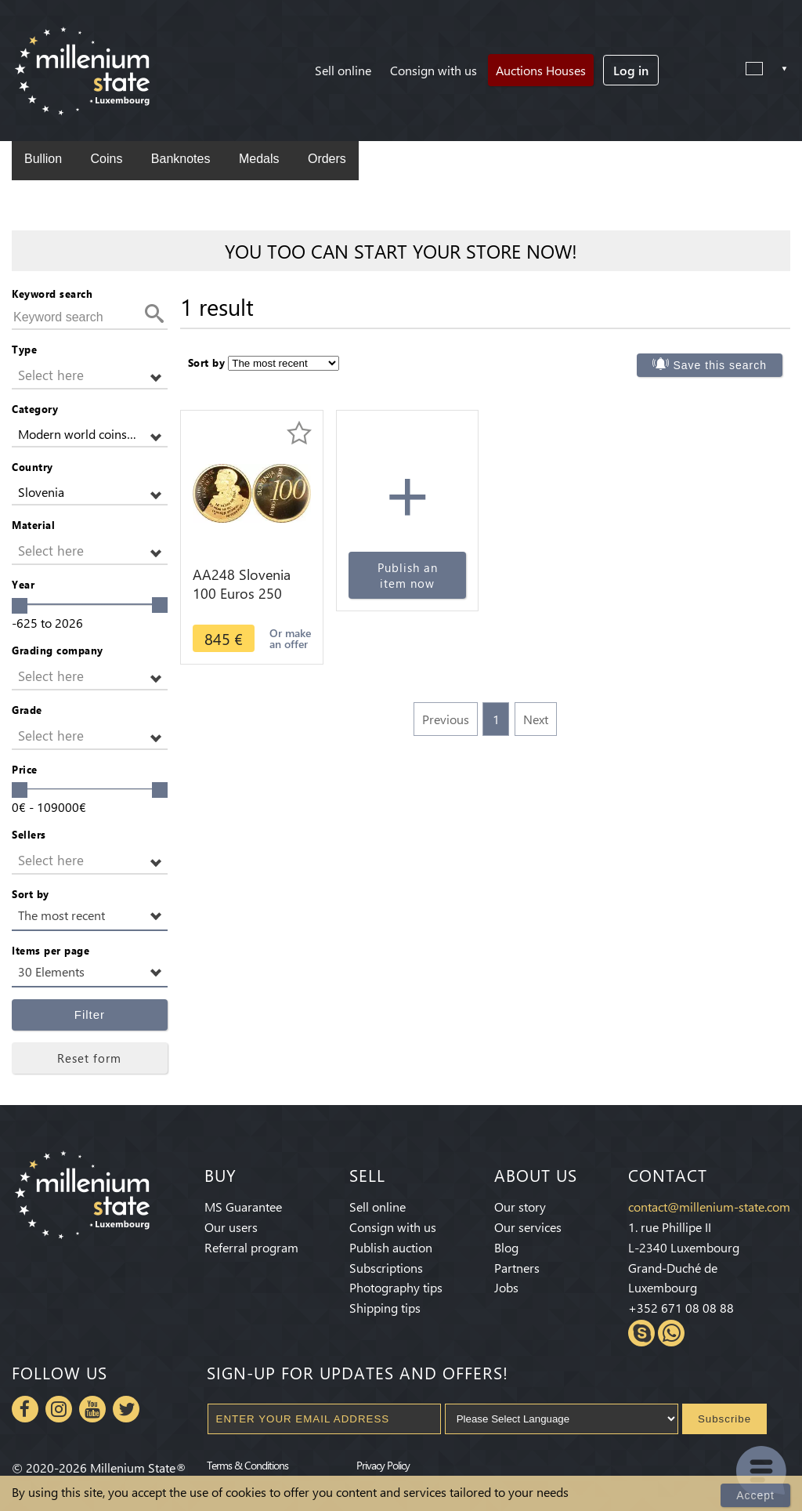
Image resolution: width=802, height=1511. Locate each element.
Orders (327, 158)
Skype (641, 1333)
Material (33, 524)
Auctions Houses (541, 70)
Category (35, 408)
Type (24, 349)
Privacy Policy (383, 1465)
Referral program (251, 1247)
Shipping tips (385, 1307)
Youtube (92, 1409)
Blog (506, 1247)
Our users (231, 1227)
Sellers (29, 834)
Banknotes (181, 158)
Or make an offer (290, 638)
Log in (630, 70)
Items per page (50, 950)
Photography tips (396, 1287)
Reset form (89, 1058)
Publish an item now (408, 575)
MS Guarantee (243, 1206)
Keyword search (52, 293)
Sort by (30, 893)
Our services (528, 1227)
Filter (89, 1014)
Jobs (506, 1287)
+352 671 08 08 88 (681, 1307)
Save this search (721, 365)
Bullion (43, 158)
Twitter (126, 1409)
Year (23, 584)
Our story (520, 1206)
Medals (259, 158)
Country (32, 466)
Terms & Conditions (247, 1465)
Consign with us (433, 70)
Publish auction (390, 1247)
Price (25, 769)
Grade (27, 709)
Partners (517, 1267)
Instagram (58, 1409)
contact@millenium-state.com (709, 1206)
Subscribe (724, 1419)
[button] (90, 376)
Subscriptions (386, 1267)
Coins (106, 158)
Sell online (343, 70)
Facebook (25, 1409)
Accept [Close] (755, 1495)
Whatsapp (671, 1333)
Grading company (57, 650)
